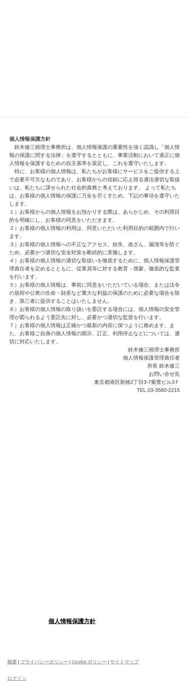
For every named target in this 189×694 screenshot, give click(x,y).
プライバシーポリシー (44, 662)
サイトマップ (124, 662)
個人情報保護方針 (72, 621)
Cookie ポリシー (89, 662)
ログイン (17, 678)
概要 (12, 662)
